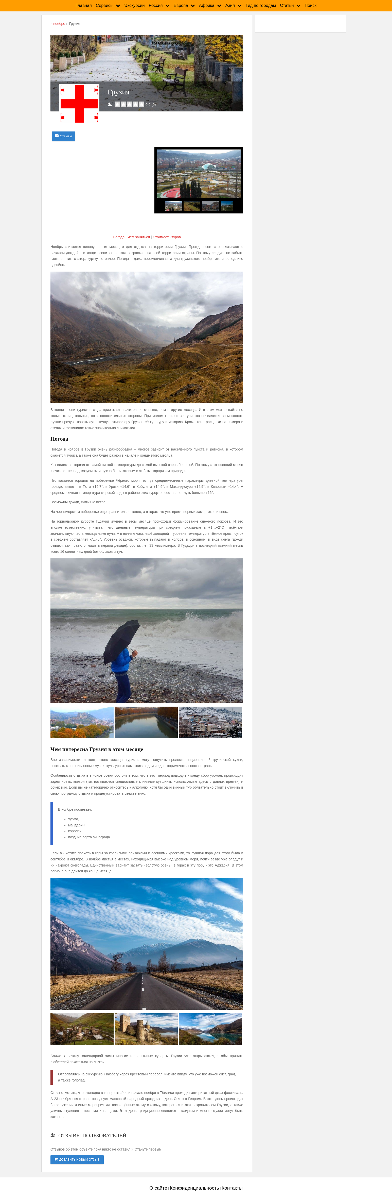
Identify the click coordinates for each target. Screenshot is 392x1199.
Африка (207, 5)
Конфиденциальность (194, 1188)
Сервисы (105, 5)
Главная (84, 5)
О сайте (158, 1188)
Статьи (287, 5)
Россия (156, 5)
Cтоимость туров (167, 237)
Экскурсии (134, 5)
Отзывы (63, 136)
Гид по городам (261, 5)
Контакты (232, 1188)
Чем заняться (139, 237)
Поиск (311, 5)
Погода (119, 237)
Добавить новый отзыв (77, 1159)
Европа (181, 5)
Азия (230, 5)
